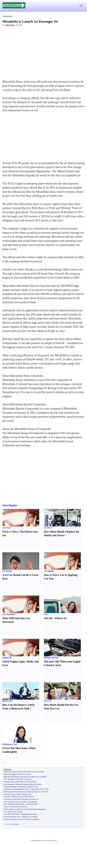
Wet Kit (48, 618)
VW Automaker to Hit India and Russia (18, 779)
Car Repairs (49, 571)
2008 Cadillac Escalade (12, 809)
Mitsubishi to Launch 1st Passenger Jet (30, 21)
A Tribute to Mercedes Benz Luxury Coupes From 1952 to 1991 (26, 789)
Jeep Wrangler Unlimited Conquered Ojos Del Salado (22, 784)
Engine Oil (6, 658)
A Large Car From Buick (12, 799)
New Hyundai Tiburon (12, 804)
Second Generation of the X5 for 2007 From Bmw (21, 819)
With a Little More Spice (29, 804)
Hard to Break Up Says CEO (21, 794)
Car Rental (6, 571)
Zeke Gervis (10, 25)
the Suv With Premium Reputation (33, 809)
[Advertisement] (28, 52)
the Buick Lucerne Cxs (30, 799)
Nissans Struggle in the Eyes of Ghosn (17, 774)
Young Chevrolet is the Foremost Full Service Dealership (24, 772)
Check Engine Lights (13, 661)
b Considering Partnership (28, 814)
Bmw (14, 814)
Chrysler (7, 794)
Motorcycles (7, 701)
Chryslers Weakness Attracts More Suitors (18, 797)
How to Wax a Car (54, 575)
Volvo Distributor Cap (12, 817)
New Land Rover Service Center (15, 802)
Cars (46, 614)
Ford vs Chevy (10, 531)
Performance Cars (9, 744)
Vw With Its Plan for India (13, 812)
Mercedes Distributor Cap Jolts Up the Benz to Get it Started (25, 777)
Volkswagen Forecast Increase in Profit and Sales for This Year (26, 792)
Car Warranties (8, 614)
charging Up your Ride (29, 817)
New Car (47, 701)
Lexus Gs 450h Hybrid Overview (15, 807)
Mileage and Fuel (51, 658)
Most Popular (9, 505)
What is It (60, 618)
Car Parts (48, 528)
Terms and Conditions (50, 840)
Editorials (7, 16)
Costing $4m (32, 802)
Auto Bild (7, 814)
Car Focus (6, 528)
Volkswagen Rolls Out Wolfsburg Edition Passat (21, 787)
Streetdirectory (39, 840)
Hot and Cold (51, 661)
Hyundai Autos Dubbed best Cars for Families (20, 782)
